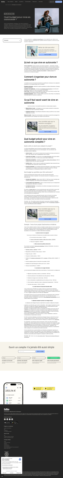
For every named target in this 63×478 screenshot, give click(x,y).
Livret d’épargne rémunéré (7, 431)
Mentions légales (6, 468)
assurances (57, 319)
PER (4, 429)
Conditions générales (7, 465)
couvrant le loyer (41, 306)
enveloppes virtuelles (54, 202)
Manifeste (5, 443)
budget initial (32, 189)
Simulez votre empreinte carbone (8, 437)
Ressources (35, 1)
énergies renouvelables (41, 70)
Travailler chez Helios (7, 442)
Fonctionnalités (28, 1)
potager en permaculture (36, 258)
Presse (5, 441)
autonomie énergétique (39, 246)
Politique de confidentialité (8, 466)
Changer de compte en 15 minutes (9, 436)
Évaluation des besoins (28, 86)
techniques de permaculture (46, 88)
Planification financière (28, 93)
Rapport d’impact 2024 (7, 448)
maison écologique (47, 156)
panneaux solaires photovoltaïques (49, 159)
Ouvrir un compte (40, 351)
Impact (16, 1)
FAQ (4, 435)
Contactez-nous (6, 444)
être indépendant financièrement (50, 297)
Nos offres (22, 1)
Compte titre (6, 430)
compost (45, 258)
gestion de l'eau (51, 70)
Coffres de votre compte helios (39, 202)
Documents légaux (6, 467)
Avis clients (41, 1)
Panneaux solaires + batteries (31, 249)
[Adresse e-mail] (26, 351)
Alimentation (26, 311)
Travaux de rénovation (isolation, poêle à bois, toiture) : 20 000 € (42, 239)
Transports (26, 308)
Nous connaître (11, 1)
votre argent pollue (41, 335)
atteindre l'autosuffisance (38, 39)
